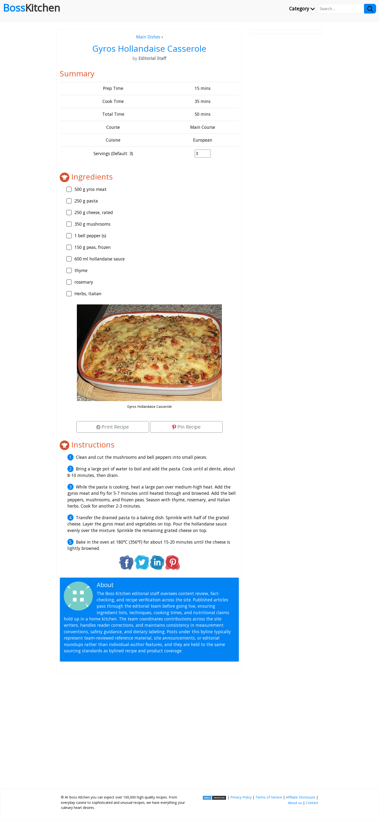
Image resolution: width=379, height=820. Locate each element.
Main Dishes (148, 37)
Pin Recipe (186, 427)
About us (295, 802)
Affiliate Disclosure (300, 797)
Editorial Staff (134, 585)
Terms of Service (268, 797)
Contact (312, 802)
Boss (31, 7)
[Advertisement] (149, 729)
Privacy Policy (241, 797)
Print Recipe (112, 427)
